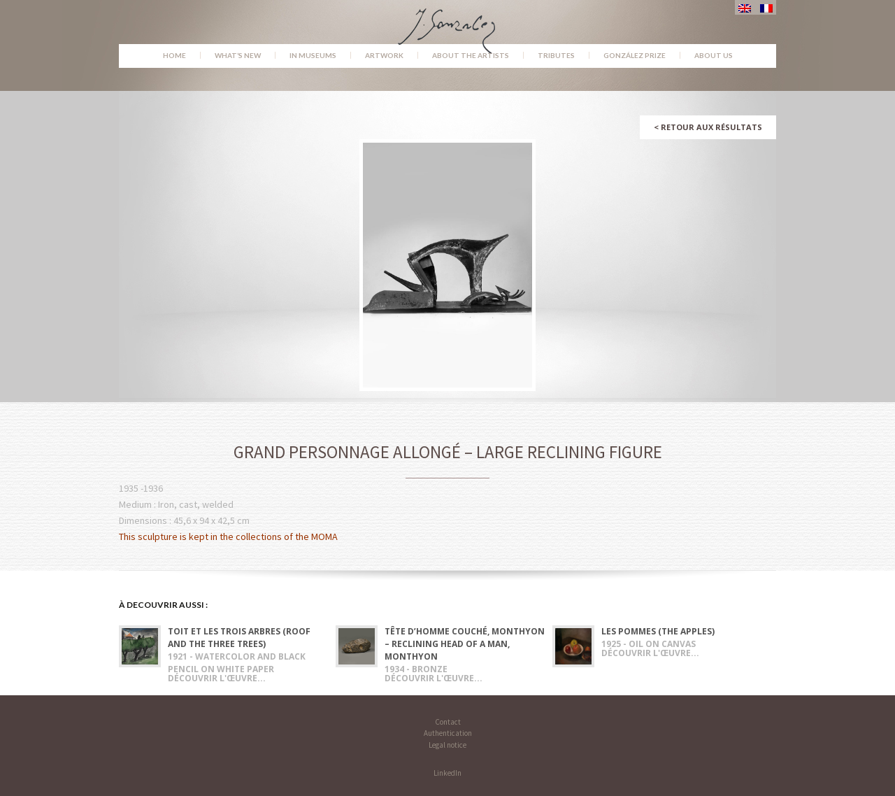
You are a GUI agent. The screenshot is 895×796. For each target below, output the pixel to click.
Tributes (556, 55)
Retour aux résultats (708, 127)
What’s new (238, 55)
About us (713, 55)
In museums (312, 55)
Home (174, 55)
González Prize (634, 55)
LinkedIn (447, 773)
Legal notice (447, 745)
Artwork (384, 55)
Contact (448, 722)
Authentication (448, 733)
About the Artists (470, 55)
